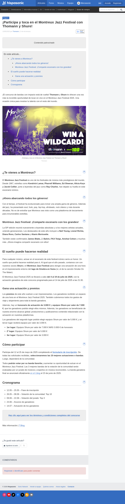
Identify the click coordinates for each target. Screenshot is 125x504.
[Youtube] (9, 495)
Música (60, 3)
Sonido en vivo (49, 9)
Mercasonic (84, 3)
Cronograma (16, 84)
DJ (41, 9)
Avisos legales (60, 487)
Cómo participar (18, 81)
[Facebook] (18, 495)
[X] (22, 495)
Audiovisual (61, 9)
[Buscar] (121, 9)
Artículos (41, 3)
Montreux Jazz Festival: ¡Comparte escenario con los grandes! (43, 67)
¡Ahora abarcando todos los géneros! (32, 63)
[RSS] (27, 495)
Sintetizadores (16, 9)
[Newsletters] (31, 495)
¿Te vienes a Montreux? (22, 59)
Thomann (16, 31)
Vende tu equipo (35, 487)
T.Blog (22, 425)
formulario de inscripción (64, 352)
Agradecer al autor (12, 445)
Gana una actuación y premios (29, 76)
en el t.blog (35, 373)
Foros (51, 3)
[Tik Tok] (13, 495)
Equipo (70, 3)
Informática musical (30, 9)
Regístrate (117, 3)
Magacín (71, 9)
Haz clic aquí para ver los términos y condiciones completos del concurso (44, 415)
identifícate (18, 471)
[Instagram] (4, 495)
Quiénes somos (48, 487)
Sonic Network (23, 487)
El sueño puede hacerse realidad (26, 71)
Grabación (5, 9)
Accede (108, 3)
